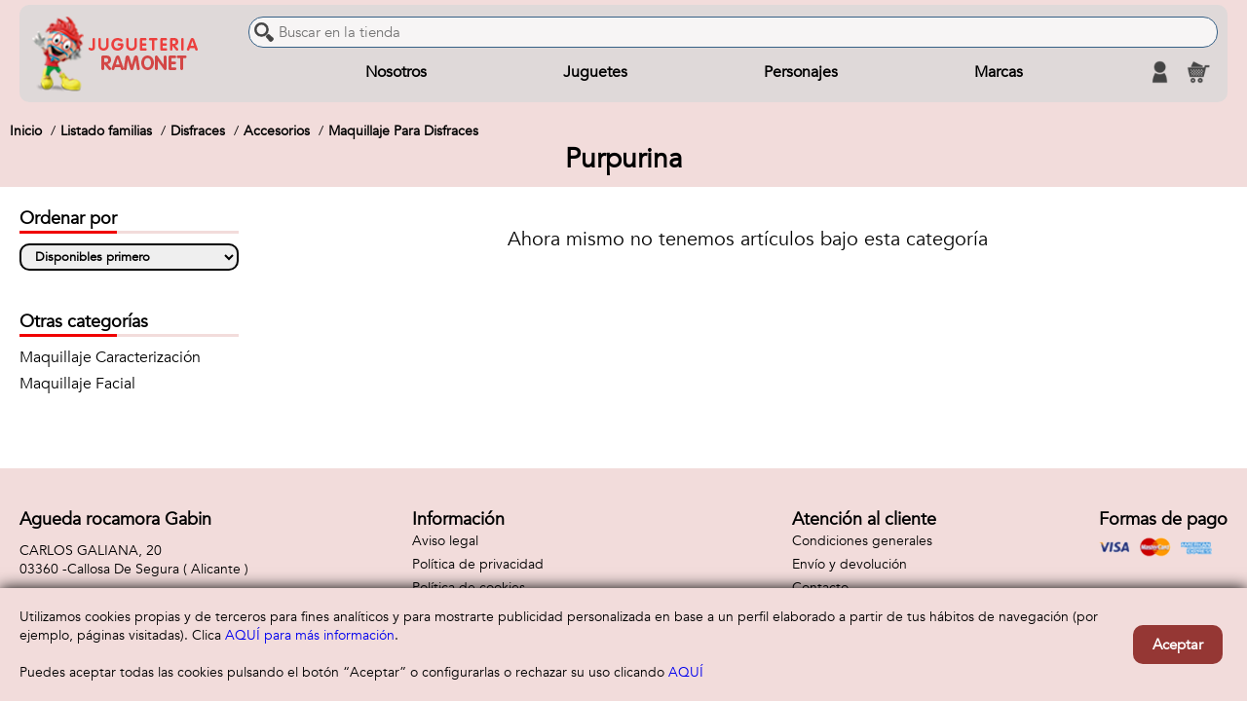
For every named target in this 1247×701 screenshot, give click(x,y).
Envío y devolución (849, 564)
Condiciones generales (862, 541)
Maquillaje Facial (77, 383)
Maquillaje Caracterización (110, 357)
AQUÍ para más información (310, 635)
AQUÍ (685, 672)
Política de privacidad (478, 564)
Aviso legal (445, 541)
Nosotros (396, 72)
